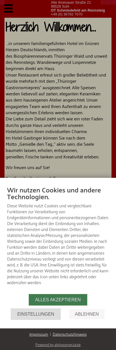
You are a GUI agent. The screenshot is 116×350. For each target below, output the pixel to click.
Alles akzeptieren (58, 299)
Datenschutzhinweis (70, 334)
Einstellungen (35, 314)
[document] (58, 239)
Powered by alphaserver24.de (58, 344)
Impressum (38, 334)
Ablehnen (87, 314)
